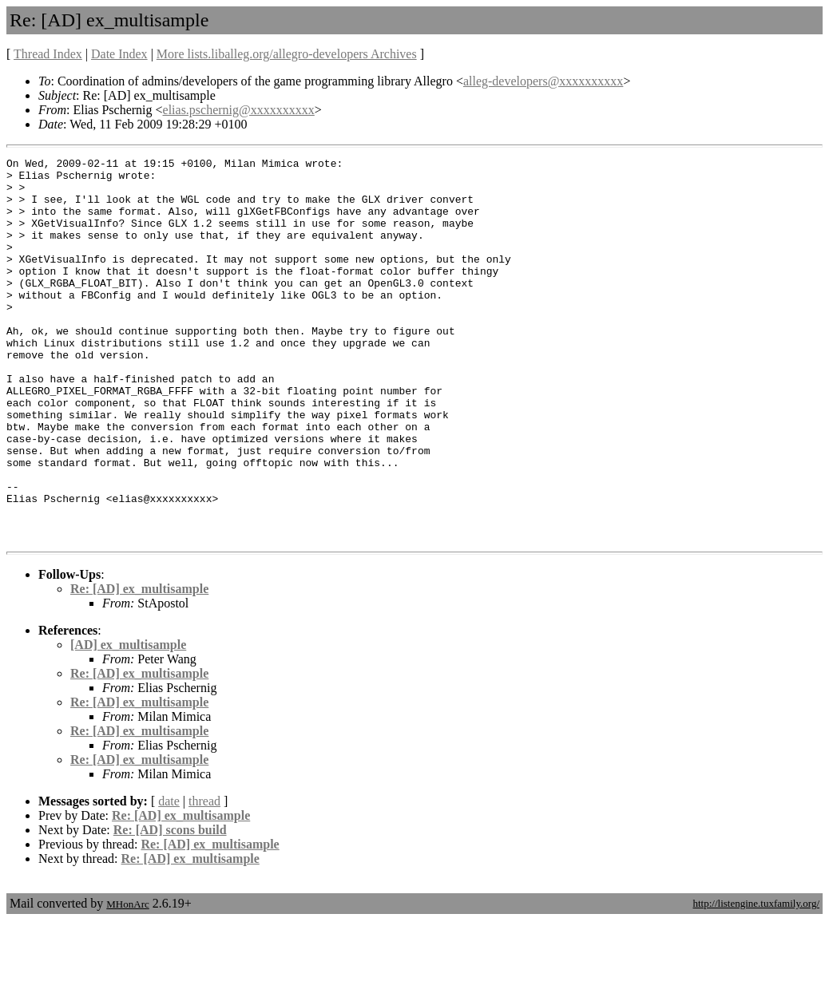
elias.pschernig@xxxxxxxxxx (239, 110)
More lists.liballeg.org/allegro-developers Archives (287, 54)
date (169, 877)
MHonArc (127, 981)
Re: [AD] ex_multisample (139, 665)
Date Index (119, 54)
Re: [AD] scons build (170, 906)
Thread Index (48, 54)
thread (204, 877)
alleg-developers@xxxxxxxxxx (543, 81)
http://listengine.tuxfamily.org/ (755, 980)
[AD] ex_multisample (128, 721)
